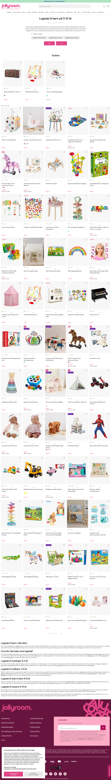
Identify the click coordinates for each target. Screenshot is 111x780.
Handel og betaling (36, 723)
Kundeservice (5, 718)
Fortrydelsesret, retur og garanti (11, 731)
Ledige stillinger (6, 736)
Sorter (61, 43)
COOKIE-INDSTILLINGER (33, 774)
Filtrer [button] (49, 43)
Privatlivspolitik (35, 727)
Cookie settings (35, 731)
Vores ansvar (34, 736)
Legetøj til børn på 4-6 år (71, 37)
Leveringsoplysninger (36, 718)
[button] (104, 6)
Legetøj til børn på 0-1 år (39, 37)
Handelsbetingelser (7, 727)
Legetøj (49, 22)
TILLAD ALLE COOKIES (13, 774)
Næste (60, 634)
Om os (3, 740)
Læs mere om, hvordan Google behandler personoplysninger (20, 769)
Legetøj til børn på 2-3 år (55, 37)
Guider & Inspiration (7, 723)
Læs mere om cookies (10, 767)
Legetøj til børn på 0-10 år (58, 22)
